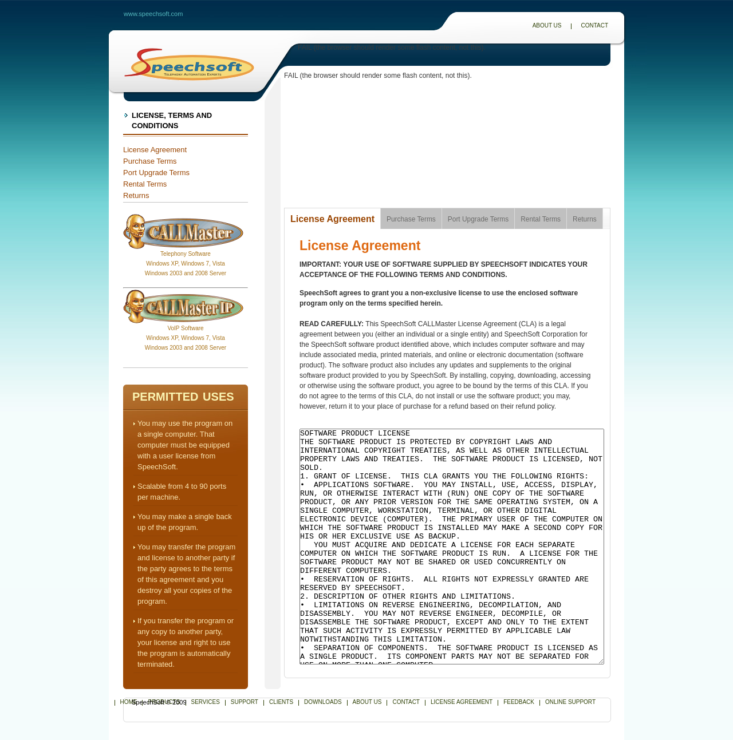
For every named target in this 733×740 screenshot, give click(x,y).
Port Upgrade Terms (156, 172)
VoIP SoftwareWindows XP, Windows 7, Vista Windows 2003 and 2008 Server (185, 338)
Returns (136, 195)
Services (205, 702)
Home (128, 702)
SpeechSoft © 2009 (159, 702)
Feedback (518, 702)
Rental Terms (145, 184)
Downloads (322, 702)
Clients (281, 702)
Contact (594, 25)
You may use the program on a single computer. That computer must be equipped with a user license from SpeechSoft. (184, 445)
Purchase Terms (150, 161)
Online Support (570, 702)
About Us (547, 25)
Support (244, 702)
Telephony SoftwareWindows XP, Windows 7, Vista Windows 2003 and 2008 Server (185, 263)
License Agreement (155, 149)
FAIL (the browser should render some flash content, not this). (392, 47)
